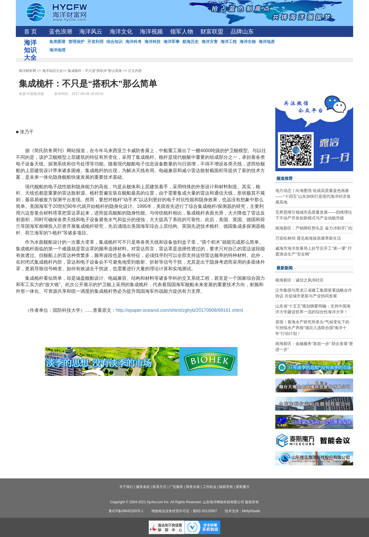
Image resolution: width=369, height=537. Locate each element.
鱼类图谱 (57, 41)
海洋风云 (90, 31)
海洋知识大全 (52, 71)
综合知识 (114, 41)
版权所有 (226, 487)
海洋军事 (171, 41)
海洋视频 (151, 31)
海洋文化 (121, 31)
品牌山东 (242, 31)
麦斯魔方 (243, 487)
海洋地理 (57, 50)
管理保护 (76, 41)
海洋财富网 (27, 71)
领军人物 (181, 31)
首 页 (30, 31)
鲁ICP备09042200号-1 (126, 511)
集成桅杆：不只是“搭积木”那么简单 (95, 71)
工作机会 (209, 487)
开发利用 (95, 41)
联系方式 (159, 487)
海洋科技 (152, 41)
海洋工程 (229, 41)
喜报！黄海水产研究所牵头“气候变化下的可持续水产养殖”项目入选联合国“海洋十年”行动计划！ (312, 328)
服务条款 (143, 487)
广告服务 (176, 487)
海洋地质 (267, 41)
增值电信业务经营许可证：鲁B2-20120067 (184, 511)
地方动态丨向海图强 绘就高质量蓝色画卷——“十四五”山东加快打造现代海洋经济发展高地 (313, 196)
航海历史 (190, 41)
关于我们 (126, 487)
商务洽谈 (193, 487)
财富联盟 (211, 31)
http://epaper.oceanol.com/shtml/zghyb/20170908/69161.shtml (179, 310)
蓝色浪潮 (60, 31)
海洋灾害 (210, 41)
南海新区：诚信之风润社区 (299, 280)
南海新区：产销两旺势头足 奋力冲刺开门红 (314, 228)
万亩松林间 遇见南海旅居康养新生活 (308, 238)
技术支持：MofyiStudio (242, 511)
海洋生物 (248, 41)
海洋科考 (133, 41)
